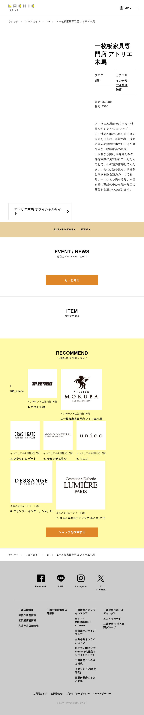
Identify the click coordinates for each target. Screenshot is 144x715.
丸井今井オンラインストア (85, 641)
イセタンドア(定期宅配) (85, 670)
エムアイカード (112, 618)
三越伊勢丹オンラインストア (85, 612)
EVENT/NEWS (63, 229)
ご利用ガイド (40, 693)
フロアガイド (32, 21)
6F (48, 21)
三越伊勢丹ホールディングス (113, 612)
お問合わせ (57, 693)
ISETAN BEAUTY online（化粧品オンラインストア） (85, 651)
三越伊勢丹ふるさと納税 (85, 662)
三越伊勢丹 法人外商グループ (113, 625)
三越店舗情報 (26, 610)
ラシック (13, 21)
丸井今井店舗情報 (28, 625)
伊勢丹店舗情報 (27, 615)
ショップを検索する (72, 532)
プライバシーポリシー (78, 693)
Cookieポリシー (102, 693)
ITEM (84, 229)
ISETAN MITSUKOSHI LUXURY (83, 622)
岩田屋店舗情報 (27, 620)
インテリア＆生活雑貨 (122, 85)
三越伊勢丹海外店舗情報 (57, 612)
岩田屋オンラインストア (85, 632)
